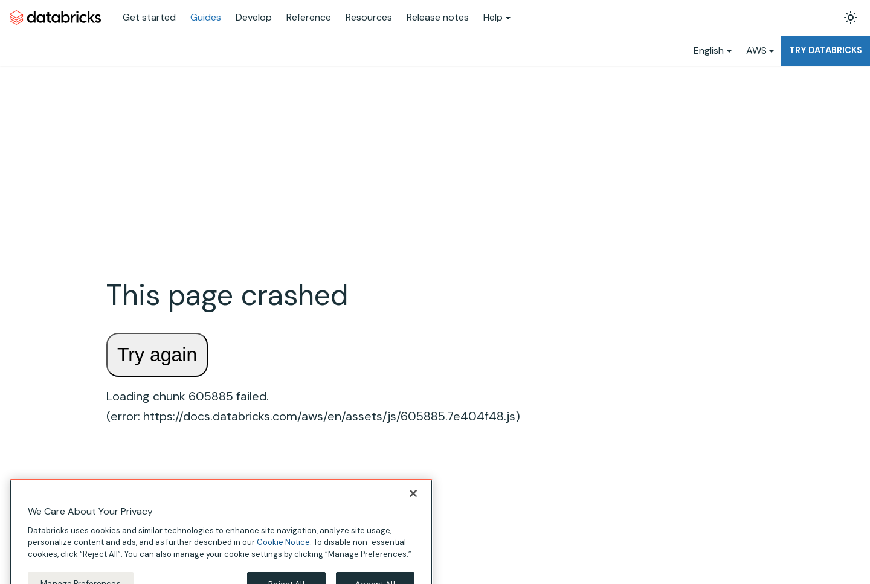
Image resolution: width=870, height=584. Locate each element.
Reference (308, 17)
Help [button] (493, 17)
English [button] (709, 50)
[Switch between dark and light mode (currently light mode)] (850, 17)
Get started (149, 17)
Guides (205, 17)
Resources (369, 17)
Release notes (438, 17)
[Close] (413, 506)
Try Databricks (825, 50)
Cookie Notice (283, 556)
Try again (157, 354)
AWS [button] (756, 50)
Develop (254, 17)
